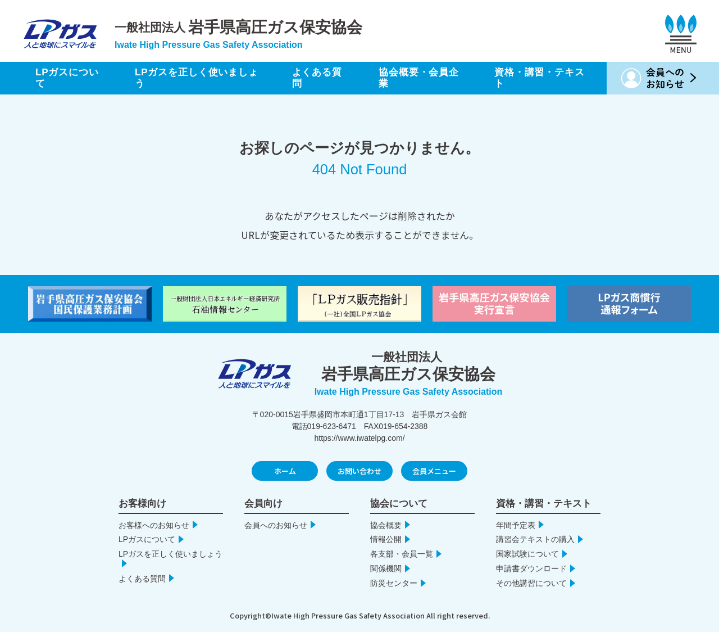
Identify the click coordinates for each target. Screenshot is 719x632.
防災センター (393, 583)
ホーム (285, 471)
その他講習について (531, 583)
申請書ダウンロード (531, 568)
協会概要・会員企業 (419, 78)
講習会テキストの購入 (535, 539)
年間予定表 (515, 525)
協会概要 (386, 525)
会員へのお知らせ (275, 525)
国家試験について (527, 553)
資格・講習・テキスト (539, 78)
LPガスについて (67, 78)
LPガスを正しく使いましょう (196, 78)
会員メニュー (434, 471)
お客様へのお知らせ (154, 525)
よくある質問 (317, 78)
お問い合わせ (359, 471)
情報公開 (386, 539)
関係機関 (386, 568)
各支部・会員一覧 (401, 553)
